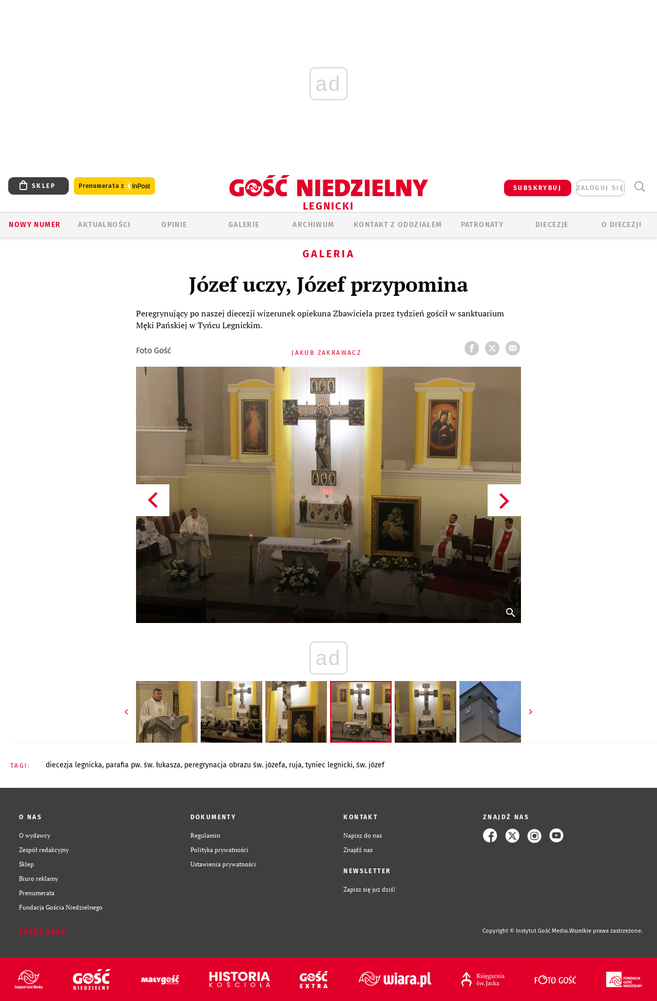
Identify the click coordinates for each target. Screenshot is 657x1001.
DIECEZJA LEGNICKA (74, 765)
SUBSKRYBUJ (537, 188)
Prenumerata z (114, 186)
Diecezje (552, 224)
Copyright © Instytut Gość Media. (525, 931)
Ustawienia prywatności (223, 864)
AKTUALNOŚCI (104, 224)
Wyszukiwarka (639, 186)
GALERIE (244, 224)
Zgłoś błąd (42, 931)
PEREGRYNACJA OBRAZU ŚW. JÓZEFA (234, 765)
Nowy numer (35, 224)
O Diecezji (622, 224)
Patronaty (482, 224)
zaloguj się (600, 188)
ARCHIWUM (313, 224)
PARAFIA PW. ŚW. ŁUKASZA (143, 765)
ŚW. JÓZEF (370, 765)
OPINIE (174, 224)
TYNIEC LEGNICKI (329, 765)
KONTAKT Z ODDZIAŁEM (398, 224)
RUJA (295, 765)
